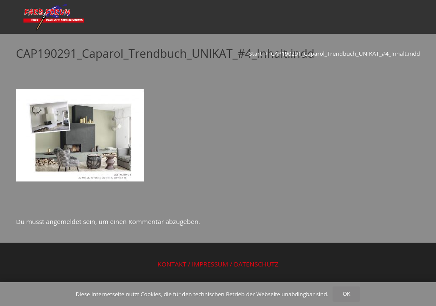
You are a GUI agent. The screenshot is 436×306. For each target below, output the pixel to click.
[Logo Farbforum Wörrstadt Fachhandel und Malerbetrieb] (52, 17)
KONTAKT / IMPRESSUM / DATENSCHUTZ (218, 264)
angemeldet (63, 221)
